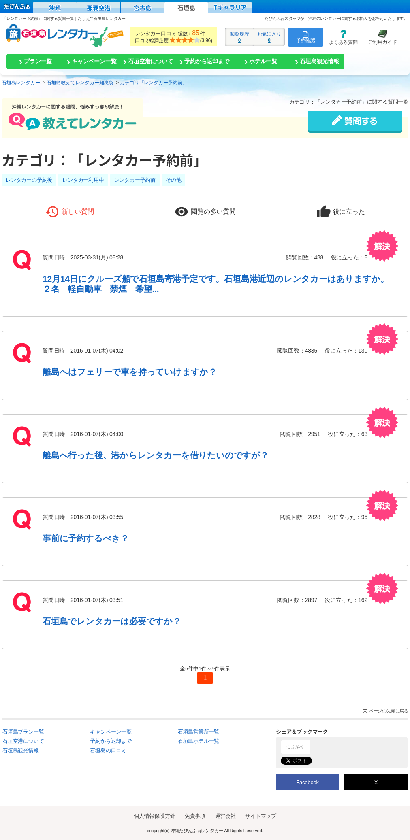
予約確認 (305, 37)
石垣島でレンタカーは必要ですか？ (112, 621)
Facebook (307, 782)
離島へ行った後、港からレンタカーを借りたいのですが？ (156, 455)
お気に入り (269, 37)
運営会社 (225, 816)
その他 (173, 180)
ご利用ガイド (380, 37)
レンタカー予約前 (135, 180)
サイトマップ (260, 816)
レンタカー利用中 (83, 180)
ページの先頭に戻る (388, 710)
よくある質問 (340, 37)
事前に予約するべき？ (86, 538)
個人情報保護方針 (154, 816)
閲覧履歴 (239, 37)
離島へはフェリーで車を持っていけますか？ (130, 371)
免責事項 (195, 816)
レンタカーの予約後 (29, 180)
